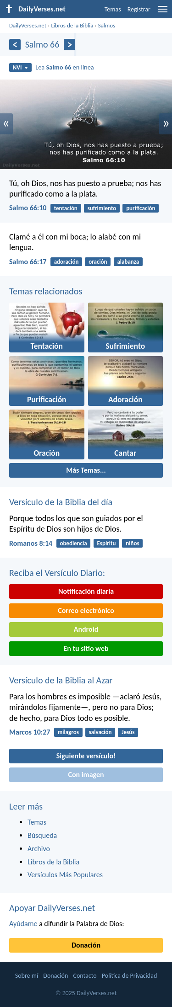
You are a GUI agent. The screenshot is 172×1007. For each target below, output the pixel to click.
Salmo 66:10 (27, 207)
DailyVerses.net (27, 25)
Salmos (107, 25)
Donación (86, 945)
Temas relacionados (45, 291)
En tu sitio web (85, 648)
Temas (113, 9)
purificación (140, 208)
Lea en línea (64, 67)
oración (98, 261)
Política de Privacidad (129, 976)
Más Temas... (86, 470)
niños (132, 543)
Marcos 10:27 (29, 732)
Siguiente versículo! (86, 755)
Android (86, 629)
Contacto (84, 976)
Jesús (128, 732)
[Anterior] (15, 44)
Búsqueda (42, 835)
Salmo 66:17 (27, 261)
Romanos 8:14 (30, 543)
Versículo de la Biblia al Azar (60, 680)
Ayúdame (23, 923)
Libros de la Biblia (72, 25)
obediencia (73, 543)
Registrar (139, 9)
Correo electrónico (86, 610)
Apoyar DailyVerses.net (52, 907)
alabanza (128, 261)
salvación (100, 732)
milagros (68, 732)
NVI (20, 67)
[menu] (163, 12)
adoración (66, 261)
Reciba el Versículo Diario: (57, 572)
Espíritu (106, 543)
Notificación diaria (86, 591)
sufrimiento (102, 208)
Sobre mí (26, 976)
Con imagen (86, 774)
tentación (66, 208)
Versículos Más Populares (65, 874)
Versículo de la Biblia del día (60, 501)
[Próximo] (69, 44)
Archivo (39, 848)
